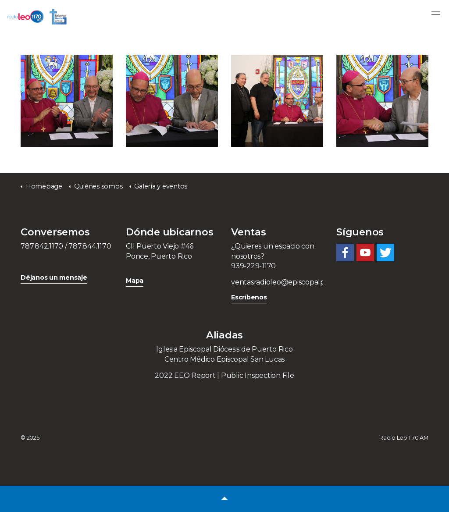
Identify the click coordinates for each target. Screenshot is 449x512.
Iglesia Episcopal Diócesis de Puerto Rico (224, 349)
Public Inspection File (257, 375)
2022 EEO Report (185, 375)
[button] (224, 499)
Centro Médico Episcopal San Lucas (224, 359)
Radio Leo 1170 (37, 16)
